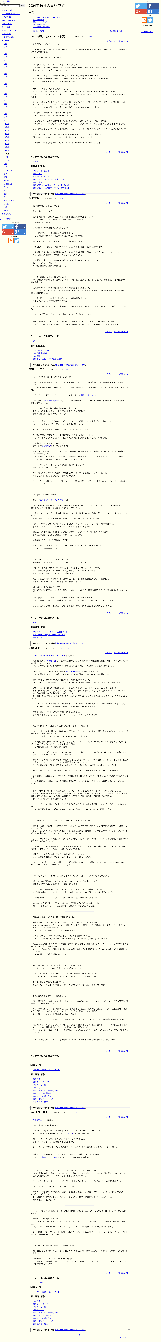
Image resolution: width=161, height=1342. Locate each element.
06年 (5, 60)
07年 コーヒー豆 (39, 1085)
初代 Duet (51, 661)
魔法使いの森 (7, 10)
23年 (5, 117)
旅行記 (6, 180)
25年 (5, 164)
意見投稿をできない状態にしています (70, 194)
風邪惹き (34, 198)
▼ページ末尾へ (6, 1)
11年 (5, 77)
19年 (5, 104)
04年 (5, 54)
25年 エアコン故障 (40, 1102)
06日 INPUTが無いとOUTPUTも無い (47, 17)
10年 (5, 74)
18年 (5, 100)
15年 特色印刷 (38, 182)
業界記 (6, 204)
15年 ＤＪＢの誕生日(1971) (43, 1096)
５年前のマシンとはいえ (50, 1157)
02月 (7, 127)
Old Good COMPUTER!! (11, 14)
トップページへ (125, 1337)
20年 (5, 107)
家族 (61, 198)
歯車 (67, 369)
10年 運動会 (37, 174)
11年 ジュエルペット (41, 176)
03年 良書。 (37, 1079)
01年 (5, 44)
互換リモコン (37, 369)
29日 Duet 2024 (39, 24)
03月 (7, 130)
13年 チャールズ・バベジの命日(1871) (48, 359)
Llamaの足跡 (7, 24)
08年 (5, 67)
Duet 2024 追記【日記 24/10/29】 (46, 1070)
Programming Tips (8, 20)
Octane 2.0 (67, 1133)
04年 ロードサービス (41, 1082)
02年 (5, 47)
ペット (6, 190)
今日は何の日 (9, 200)
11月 (7, 157)
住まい (6, 187)
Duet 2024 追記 (38, 1112)
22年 (5, 114)
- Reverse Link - (147, 32)
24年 (5, 120)
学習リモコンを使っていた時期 (50, 500)
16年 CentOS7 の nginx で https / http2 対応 (49, 635)
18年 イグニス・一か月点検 (44, 1099)
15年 (5, 90)
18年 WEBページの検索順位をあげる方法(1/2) (51, 185)
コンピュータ (65, 648)
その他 (90, 37)
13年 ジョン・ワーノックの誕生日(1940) (49, 179)
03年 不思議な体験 (40, 353)
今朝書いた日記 (39, 1120)
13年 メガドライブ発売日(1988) (45, 1090)
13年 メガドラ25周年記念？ (44, 1093)
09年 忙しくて (38, 1088)
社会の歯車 (6, 17)
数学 (5, 207)
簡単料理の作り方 (9, 30)
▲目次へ (108, 41)
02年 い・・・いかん (41, 350)
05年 (5, 57)
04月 (7, 134)
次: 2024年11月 (116, 31)
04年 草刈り (37, 356)
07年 (5, 64)
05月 (7, 137)
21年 (5, 110)
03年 (5, 50)
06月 (7, 140)
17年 (5, 97)
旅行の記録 (6, 34)
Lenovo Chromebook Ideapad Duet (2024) (48, 656)
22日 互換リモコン (40, 22)
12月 (7, 160)
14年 (5, 87)
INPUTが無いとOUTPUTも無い (48, 36)
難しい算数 (6, 27)
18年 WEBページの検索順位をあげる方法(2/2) (51, 188)
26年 (5, 167)
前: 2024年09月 (39, 31)
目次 (31, 12)
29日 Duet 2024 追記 (41, 27)
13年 (5, 84)
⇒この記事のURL (121, 41)
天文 (5, 197)
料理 (5, 177)
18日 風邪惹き (38, 20)
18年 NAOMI (38, 638)
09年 (5, 70)
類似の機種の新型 (73, 671)
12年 (5, 80)
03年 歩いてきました (41, 171)
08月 (7, 147)
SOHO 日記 (6, 40)
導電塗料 (45, 446)
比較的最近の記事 (51, 401)
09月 (7, 150)
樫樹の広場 (6, 214)
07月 (7, 144)
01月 (7, 124)
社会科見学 (8, 184)
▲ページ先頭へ (6, 219)
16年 (5, 94)
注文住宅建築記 (8, 37)
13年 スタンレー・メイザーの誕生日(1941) (50, 632)
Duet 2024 (34, 647)
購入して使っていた (89, 395)
